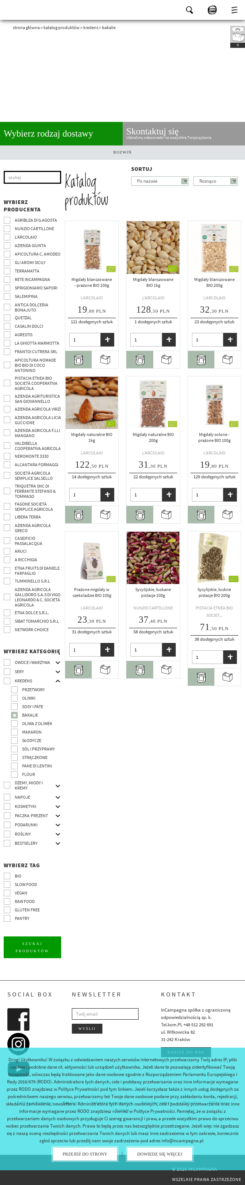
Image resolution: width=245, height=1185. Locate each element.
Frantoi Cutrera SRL (36, 351)
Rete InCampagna (32, 279)
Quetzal (23, 317)
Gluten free (27, 910)
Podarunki (26, 824)
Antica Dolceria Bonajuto (31, 307)
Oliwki (28, 698)
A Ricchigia (26, 559)
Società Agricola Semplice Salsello (34, 475)
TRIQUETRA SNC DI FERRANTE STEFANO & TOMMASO (35, 491)
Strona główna (26, 27)
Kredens (90, 27)
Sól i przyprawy (38, 749)
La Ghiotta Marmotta (37, 343)
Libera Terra (28, 517)
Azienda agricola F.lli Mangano (37, 433)
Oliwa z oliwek (37, 723)
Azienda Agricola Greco (33, 528)
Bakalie (30, 715)
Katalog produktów (61, 27)
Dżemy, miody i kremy (29, 785)
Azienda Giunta (30, 245)
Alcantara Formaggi (36, 464)
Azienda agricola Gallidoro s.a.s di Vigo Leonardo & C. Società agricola (37, 597)
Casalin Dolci (29, 326)
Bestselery (26, 843)
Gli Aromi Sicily (30, 262)
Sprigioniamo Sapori (36, 288)
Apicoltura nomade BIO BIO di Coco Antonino (35, 365)
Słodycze (31, 740)
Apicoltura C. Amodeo (37, 254)
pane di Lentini (37, 766)
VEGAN (21, 893)
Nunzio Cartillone (34, 228)
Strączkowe (35, 757)
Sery (19, 671)
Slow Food (26, 884)
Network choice (32, 629)
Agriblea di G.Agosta (36, 220)
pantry (22, 918)
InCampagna (25, 9)
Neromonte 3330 (32, 456)
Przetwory (33, 689)
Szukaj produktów (32, 947)
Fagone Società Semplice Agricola (34, 506)
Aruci (21, 551)
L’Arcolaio (26, 237)
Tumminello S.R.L (32, 581)
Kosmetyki (25, 806)
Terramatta (27, 271)
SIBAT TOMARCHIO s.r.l (37, 621)
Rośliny (23, 834)
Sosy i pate (32, 706)
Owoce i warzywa (32, 662)
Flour (28, 774)
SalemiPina (26, 296)
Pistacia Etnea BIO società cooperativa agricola (36, 383)
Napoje (22, 797)
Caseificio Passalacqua (28, 540)
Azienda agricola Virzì (38, 409)
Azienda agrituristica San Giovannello (37, 398)
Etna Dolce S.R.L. (32, 612)
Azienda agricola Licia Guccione (38, 420)
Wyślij (87, 1028)
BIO (18, 876)
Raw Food (25, 901)
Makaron (32, 732)
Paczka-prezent (31, 815)
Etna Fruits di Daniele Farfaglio (37, 570)
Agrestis (23, 334)
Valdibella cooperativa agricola (38, 445)
